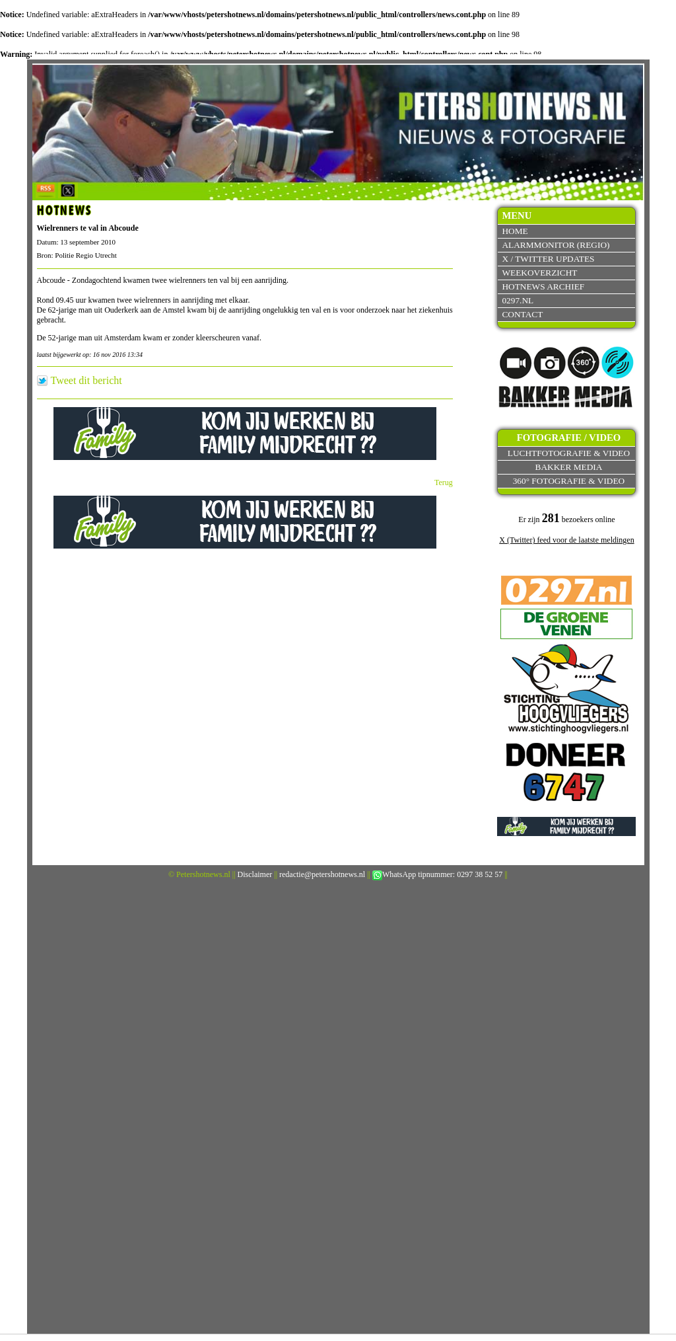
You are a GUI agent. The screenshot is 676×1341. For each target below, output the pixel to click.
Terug (443, 482)
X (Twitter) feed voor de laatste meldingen (566, 540)
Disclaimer (255, 874)
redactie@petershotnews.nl (322, 874)
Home (514, 231)
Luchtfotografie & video (569, 453)
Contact (522, 314)
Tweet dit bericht (86, 380)
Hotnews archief (543, 286)
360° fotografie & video (569, 481)
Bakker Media (569, 467)
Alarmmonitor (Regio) (555, 245)
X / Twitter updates (548, 259)
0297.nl (517, 300)
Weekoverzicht (539, 273)
